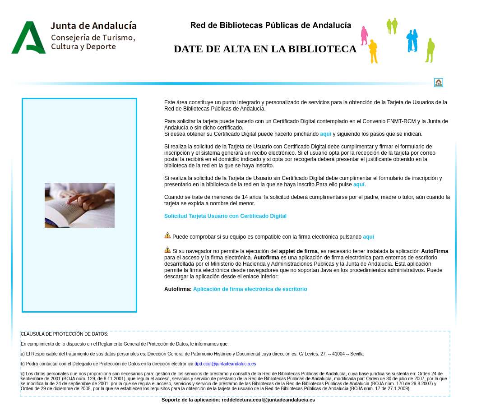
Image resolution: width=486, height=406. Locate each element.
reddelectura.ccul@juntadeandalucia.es (268, 399)
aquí (326, 134)
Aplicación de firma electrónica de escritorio (250, 289)
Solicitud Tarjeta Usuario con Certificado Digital (225, 216)
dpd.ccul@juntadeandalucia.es (225, 363)
